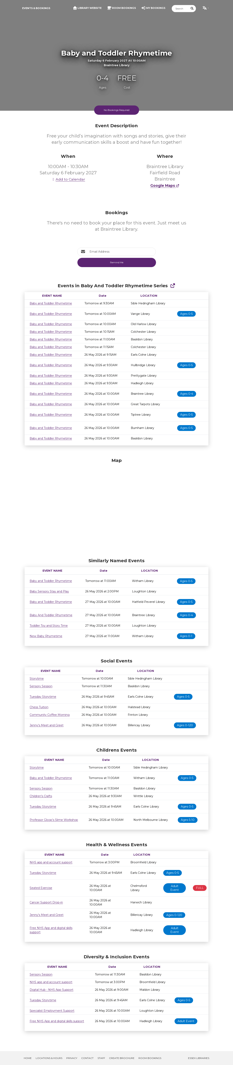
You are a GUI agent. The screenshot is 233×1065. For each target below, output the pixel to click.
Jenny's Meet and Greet (46, 725)
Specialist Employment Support (52, 1010)
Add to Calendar (68, 179)
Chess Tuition (39, 707)
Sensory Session (41, 686)
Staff (101, 1058)
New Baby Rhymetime (46, 636)
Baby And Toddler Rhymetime (51, 615)
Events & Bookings (36, 8)
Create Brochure (121, 1058)
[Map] (116, 507)
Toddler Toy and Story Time (49, 625)
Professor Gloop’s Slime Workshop (54, 820)
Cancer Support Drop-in (46, 902)
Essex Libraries (198, 1058)
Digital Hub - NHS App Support (51, 990)
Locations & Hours (49, 1058)
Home (28, 1058)
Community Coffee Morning (50, 715)
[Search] (180, 8)
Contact (87, 1058)
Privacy (71, 1058)
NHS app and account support (51, 862)
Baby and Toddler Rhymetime (51, 303)
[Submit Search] (192, 8)
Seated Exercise (41, 888)
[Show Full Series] (172, 285)
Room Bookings (149, 1058)
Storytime (37, 678)
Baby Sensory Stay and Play (49, 591)
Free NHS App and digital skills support (57, 1021)
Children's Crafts (41, 796)
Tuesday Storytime (43, 696)
